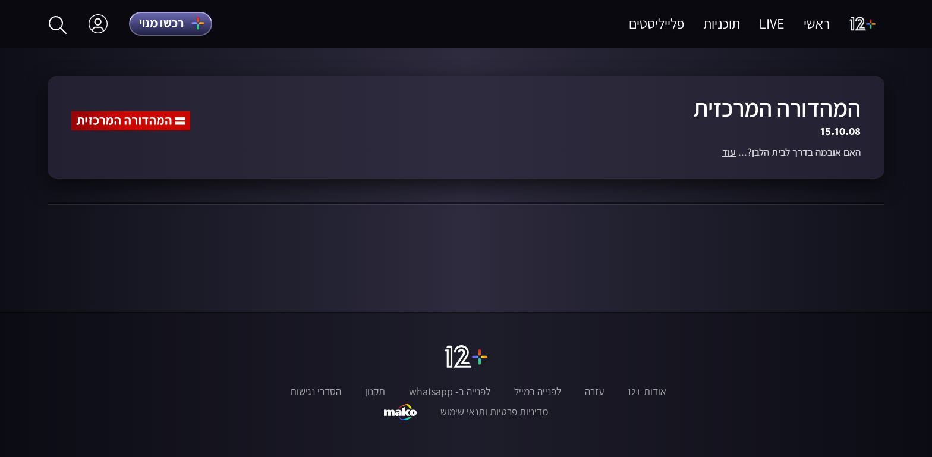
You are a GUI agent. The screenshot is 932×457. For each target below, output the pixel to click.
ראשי (817, 23)
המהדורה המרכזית (777, 108)
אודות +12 (647, 391)
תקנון (375, 391)
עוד (729, 152)
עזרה (594, 391)
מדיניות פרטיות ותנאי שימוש (494, 411)
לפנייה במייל (537, 391)
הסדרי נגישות (315, 391)
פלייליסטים (656, 23)
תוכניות (721, 23)
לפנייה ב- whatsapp (449, 391)
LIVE (772, 23)
